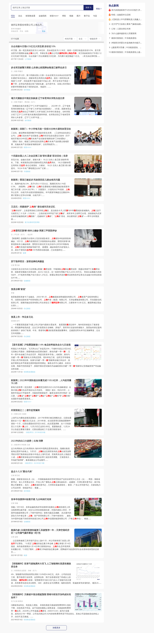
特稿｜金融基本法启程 (121, 14)
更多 (43, 31)
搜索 (88, 7)
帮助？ (99, 8)
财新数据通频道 (29, 372)
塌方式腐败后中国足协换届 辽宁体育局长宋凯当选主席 (37, 98)
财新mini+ (27, 147)
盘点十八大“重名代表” (22, 471)
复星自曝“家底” (18, 289)
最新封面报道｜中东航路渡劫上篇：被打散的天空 (132, 52)
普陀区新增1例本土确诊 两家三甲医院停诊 (34, 230)
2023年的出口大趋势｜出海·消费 (27, 440)
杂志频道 (27, 308)
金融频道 (27, 281)
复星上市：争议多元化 (22, 317)
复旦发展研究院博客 (32, 222)
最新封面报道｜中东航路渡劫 (123, 38)
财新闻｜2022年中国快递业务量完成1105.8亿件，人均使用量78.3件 (41, 382)
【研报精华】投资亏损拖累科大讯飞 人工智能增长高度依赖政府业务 (41, 565)
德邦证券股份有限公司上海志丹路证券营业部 (33, 24)
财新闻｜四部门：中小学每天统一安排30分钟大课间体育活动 (41, 128)
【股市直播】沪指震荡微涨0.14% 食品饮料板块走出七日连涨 (41, 344)
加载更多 (56, 628)
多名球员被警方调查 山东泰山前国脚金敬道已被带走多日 (39, 67)
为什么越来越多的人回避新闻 (123, 33)
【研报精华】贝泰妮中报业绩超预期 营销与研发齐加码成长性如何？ (41, 596)
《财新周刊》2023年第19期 (34, 463)
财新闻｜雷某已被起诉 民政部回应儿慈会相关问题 (35, 179)
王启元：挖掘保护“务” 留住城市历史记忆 (33, 206)
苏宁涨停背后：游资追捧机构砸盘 (27, 261)
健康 (24, 253)
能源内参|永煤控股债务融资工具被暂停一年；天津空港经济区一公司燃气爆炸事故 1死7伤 (40, 532)
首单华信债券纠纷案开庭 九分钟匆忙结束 (31, 499)
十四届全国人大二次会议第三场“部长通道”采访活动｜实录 (39, 155)
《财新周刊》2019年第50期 (35, 432)
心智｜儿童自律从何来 (121, 28)
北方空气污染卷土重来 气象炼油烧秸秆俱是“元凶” (132, 24)
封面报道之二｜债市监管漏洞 (25, 410)
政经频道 (27, 90)
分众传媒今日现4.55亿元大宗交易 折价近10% (33, 46)
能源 (25, 555)
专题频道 (27, 171)
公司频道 (28, 59)
